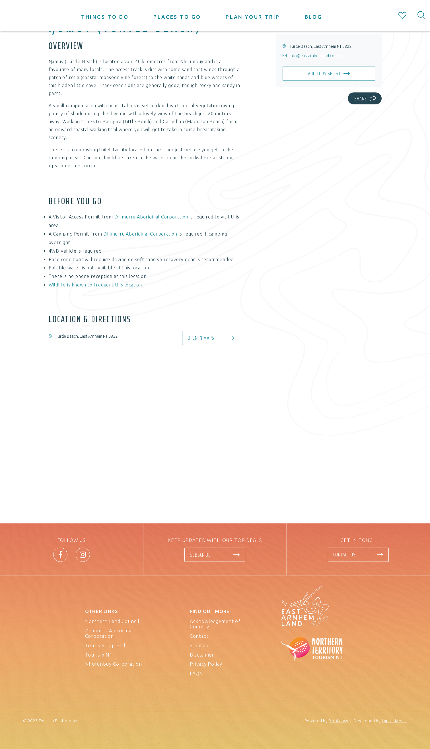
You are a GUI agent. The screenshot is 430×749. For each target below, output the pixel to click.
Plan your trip (253, 17)
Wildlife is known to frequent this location (95, 284)
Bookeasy (338, 721)
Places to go (177, 17)
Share (360, 98)
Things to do (105, 17)
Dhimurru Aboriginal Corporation (151, 216)
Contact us (344, 554)
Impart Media (394, 721)
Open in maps (201, 337)
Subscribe (200, 554)
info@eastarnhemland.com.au (316, 55)
